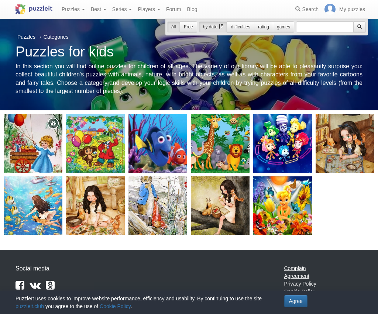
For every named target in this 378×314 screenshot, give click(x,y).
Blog (192, 9)
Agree (296, 301)
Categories (56, 37)
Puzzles (73, 9)
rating (263, 27)
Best (98, 9)
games (283, 27)
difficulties (240, 27)
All (173, 27)
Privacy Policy (300, 284)
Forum (173, 9)
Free (188, 27)
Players (149, 9)
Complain (295, 268)
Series (122, 9)
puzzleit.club (30, 306)
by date (213, 27)
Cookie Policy (115, 306)
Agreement (296, 276)
